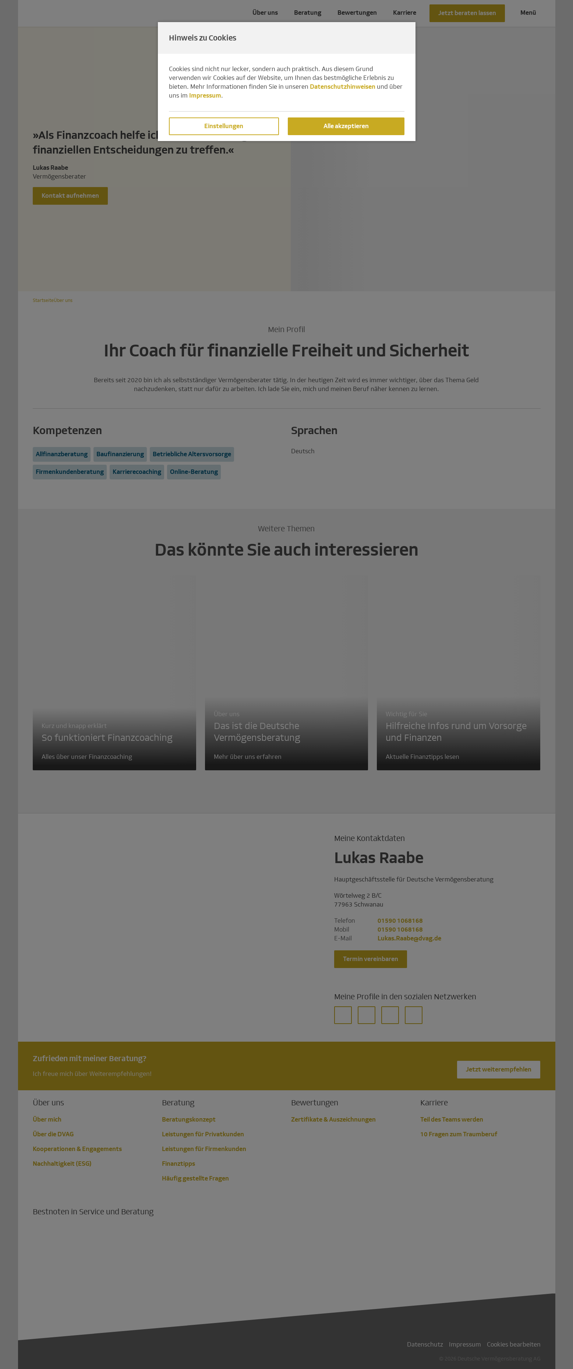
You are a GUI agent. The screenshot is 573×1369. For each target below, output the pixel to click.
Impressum (205, 95)
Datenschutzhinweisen (342, 86)
